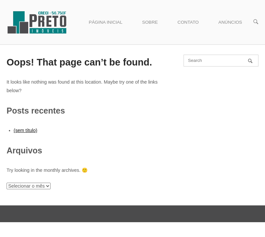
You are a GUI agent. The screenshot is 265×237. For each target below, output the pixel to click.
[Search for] (221, 60)
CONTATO (188, 22)
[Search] (250, 61)
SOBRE (150, 22)
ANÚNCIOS (230, 22)
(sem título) (25, 130)
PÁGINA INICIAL (105, 22)
